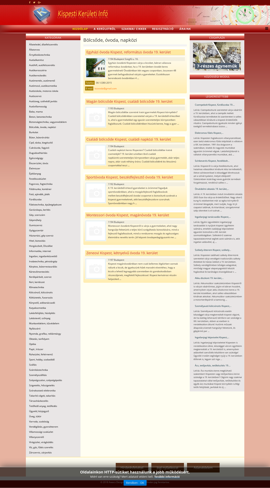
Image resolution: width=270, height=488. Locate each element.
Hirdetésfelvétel (132, 468)
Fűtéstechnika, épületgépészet (45, 204)
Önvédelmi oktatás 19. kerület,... (212, 189)
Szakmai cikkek (133, 29)
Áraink (185, 29)
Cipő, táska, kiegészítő (41, 142)
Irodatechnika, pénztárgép (43, 261)
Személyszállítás (38, 375)
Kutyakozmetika (37, 308)
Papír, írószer (36, 349)
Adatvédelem (203, 468)
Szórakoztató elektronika (42, 390)
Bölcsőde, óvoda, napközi (42, 127)
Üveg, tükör (35, 416)
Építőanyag (35, 173)
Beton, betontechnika (40, 116)
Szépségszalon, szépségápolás (45, 380)
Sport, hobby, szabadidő (42, 359)
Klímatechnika (36, 287)
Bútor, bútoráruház (39, 137)
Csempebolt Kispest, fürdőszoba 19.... (215, 104)
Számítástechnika (38, 369)
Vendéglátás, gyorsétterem (43, 426)
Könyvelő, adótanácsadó (42, 302)
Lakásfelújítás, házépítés (42, 313)
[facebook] (29, 2)
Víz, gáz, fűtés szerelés (41, 447)
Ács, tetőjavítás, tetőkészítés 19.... (213, 365)
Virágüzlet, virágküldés (41, 442)
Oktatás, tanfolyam (39, 339)
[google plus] (39, 2)
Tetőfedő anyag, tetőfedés (43, 406)
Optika (32, 344)
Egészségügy (36, 158)
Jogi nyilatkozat (167, 468)
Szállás (33, 364)
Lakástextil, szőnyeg (39, 318)
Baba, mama (36, 111)
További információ (167, 483)
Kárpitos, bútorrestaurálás (43, 266)
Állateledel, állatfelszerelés (43, 44)
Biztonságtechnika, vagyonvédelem (48, 122)
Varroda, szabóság (39, 421)
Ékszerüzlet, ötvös (38, 163)
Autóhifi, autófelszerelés (42, 65)
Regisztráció (163, 29)
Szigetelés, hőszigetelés (42, 385)
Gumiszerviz (35, 225)
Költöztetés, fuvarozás (41, 297)
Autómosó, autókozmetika (43, 85)
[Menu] (265, 28)
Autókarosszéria (38, 70)
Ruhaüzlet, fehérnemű (41, 354)
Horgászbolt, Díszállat (41, 246)
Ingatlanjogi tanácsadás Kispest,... (213, 216)
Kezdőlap (80, 29)
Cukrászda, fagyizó (39, 147)
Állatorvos (34, 49)
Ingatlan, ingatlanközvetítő (43, 256)
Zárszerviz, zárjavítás (40, 452)
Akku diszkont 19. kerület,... (209, 278)
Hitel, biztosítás (37, 240)
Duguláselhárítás (38, 153)
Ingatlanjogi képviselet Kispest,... (212, 337)
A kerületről (105, 29)
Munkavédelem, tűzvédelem (44, 323)
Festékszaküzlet (37, 178)
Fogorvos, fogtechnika (41, 184)
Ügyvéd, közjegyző (39, 411)
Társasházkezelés (38, 400)
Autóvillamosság (38, 106)
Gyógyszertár (36, 230)
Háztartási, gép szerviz (41, 235)
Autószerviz (35, 96)
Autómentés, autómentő (42, 80)
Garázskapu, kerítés (39, 209)
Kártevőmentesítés (39, 271)
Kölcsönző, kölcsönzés (41, 292)
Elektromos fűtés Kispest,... (209, 132)
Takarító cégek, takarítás (42, 395)
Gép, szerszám (37, 215)
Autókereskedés (37, 75)
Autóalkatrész (36, 60)
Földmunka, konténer (40, 189)
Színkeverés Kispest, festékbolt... (212, 160)
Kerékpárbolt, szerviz (40, 277)
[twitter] (34, 2)
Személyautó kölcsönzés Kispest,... (213, 306)
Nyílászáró (34, 328)
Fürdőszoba (35, 199)
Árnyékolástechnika (39, 54)
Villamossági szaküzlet (41, 431)
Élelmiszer (34, 168)
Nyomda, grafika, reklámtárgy (45, 333)
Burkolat (33, 132)
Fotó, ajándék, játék (39, 194)
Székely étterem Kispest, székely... (213, 250)
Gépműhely (35, 220)
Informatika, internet (40, 251)
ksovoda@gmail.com (106, 88)
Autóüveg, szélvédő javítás (43, 101)
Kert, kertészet (37, 282)
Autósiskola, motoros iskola (43, 91)
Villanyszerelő (36, 437)
